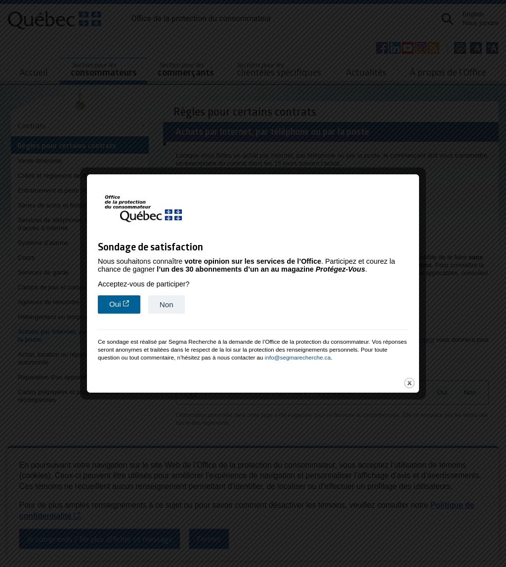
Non (166, 302)
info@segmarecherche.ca (298, 355)
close (409, 381)
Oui (124, 301)
